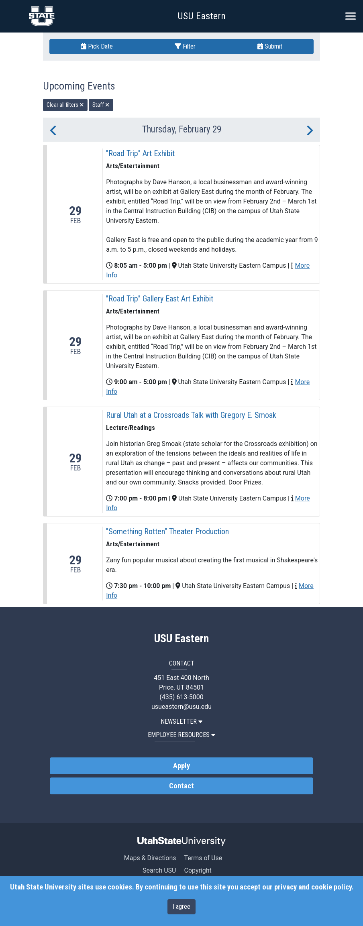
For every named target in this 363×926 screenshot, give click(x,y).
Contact (181, 786)
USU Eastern (201, 16)
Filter (185, 46)
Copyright (197, 870)
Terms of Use (203, 858)
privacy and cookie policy (312, 887)
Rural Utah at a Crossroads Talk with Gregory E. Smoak (191, 415)
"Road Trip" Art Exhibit (140, 153)
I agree (181, 906)
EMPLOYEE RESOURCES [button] (181, 734)
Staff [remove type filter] (101, 105)
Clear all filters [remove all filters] (65, 105)
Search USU (159, 870)
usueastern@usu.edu (181, 706)
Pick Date (97, 46)
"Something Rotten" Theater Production (167, 531)
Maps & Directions (150, 858)
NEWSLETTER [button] (181, 721)
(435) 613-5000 (181, 697)
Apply (181, 765)
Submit (269, 46)
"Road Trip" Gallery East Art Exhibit (159, 298)
